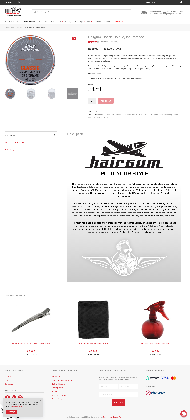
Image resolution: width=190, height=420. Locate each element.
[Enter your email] (118, 394)
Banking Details (57, 388)
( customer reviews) (109, 42)
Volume (91, 85)
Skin (89, 22)
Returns (55, 391)
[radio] (90, 89)
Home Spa (80, 22)
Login (17, 2)
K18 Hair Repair (13, 21)
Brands (108, 22)
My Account (56, 376)
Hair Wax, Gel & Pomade (140, 115)
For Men (98, 22)
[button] (74, 38)
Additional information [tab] (14, 142)
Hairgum (18, 27)
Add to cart (106, 101)
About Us (8, 376)
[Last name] (128, 386)
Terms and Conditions (59, 395)
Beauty (69, 22)
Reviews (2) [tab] (10, 149)
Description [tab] (10, 135)
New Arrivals (44, 22)
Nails (60, 22)
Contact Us (9, 384)
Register (9, 2)
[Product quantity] (92, 101)
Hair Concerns (30, 22)
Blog (6, 380)
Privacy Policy (57, 399)
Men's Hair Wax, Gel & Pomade (100, 117)
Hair (53, 22)
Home (7, 27)
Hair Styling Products (123, 115)
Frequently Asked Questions (62, 380)
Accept (11, 412)
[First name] (108, 386)
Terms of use (107, 417)
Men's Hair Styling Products (169, 115)
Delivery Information (59, 384)
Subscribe (118, 402)
